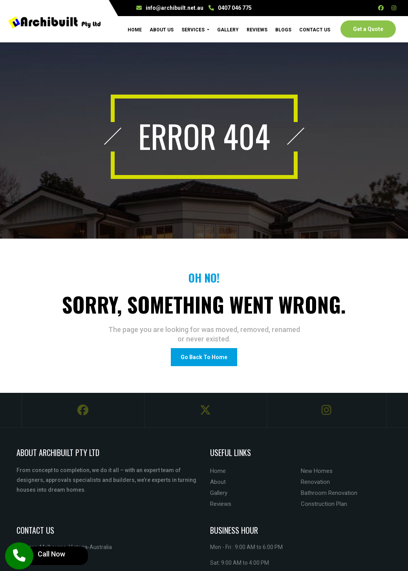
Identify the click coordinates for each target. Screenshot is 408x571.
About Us (162, 30)
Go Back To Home (204, 357)
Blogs (283, 30)
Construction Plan (324, 503)
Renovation (315, 481)
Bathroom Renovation (329, 492)
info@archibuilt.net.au (174, 8)
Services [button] (193, 30)
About (218, 481)
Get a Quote (368, 29)
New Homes (317, 470)
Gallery (228, 30)
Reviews (257, 30)
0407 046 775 (235, 8)
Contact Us (314, 30)
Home (135, 29)
